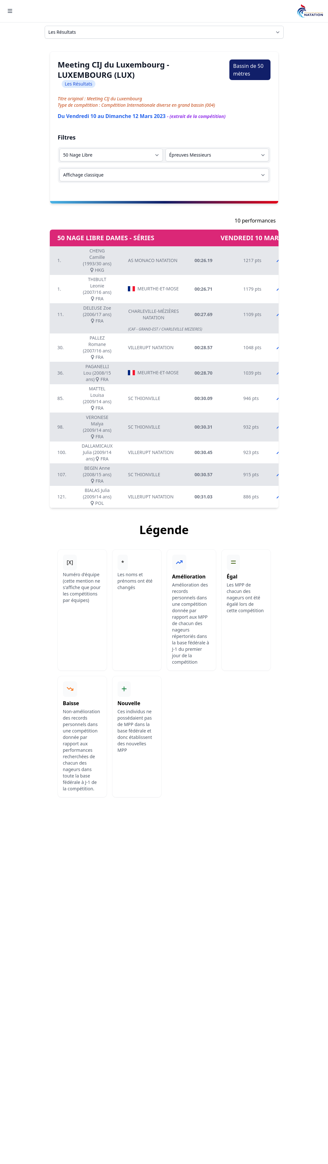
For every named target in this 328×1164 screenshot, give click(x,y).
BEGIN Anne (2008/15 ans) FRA (97, 474)
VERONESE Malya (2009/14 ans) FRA (97, 427)
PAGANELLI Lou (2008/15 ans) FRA (97, 372)
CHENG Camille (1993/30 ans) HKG (97, 260)
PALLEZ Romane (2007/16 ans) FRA (97, 347)
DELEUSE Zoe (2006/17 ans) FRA (97, 314)
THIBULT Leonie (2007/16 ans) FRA (97, 289)
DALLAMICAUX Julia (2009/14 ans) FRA (97, 452)
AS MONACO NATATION (152, 260)
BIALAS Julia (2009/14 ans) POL (97, 496)
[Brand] (310, 11)
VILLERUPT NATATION (150, 347)
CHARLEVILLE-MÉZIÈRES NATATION (153, 314)
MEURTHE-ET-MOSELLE (153, 289)
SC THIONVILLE (144, 398)
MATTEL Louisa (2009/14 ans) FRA (97, 398)
